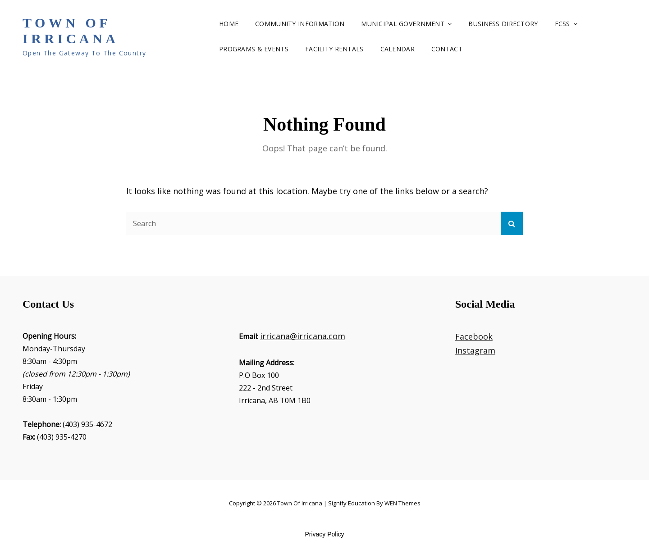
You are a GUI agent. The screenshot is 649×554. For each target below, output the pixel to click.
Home (228, 23)
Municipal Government (402, 23)
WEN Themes (402, 503)
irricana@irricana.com (302, 336)
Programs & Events (253, 49)
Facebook (474, 336)
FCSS (562, 23)
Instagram (475, 350)
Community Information (299, 23)
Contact (446, 49)
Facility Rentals (334, 49)
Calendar (397, 49)
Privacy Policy (324, 534)
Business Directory (503, 23)
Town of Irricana (71, 30)
